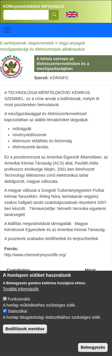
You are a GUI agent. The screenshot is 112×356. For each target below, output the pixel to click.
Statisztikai (17, 316)
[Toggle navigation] (7, 30)
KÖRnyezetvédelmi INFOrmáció (33, 6)
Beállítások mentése (25, 333)
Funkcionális (19, 304)
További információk (21, 294)
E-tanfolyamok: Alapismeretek (27, 43)
